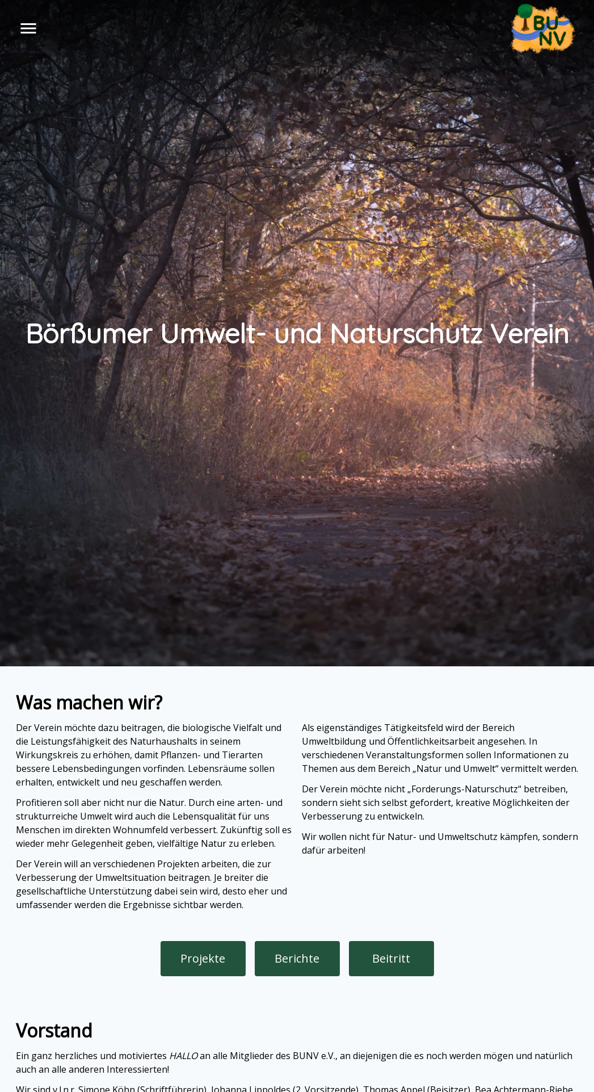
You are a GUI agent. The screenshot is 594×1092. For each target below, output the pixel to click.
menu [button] (28, 28)
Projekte (202, 958)
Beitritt (391, 958)
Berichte (297, 958)
